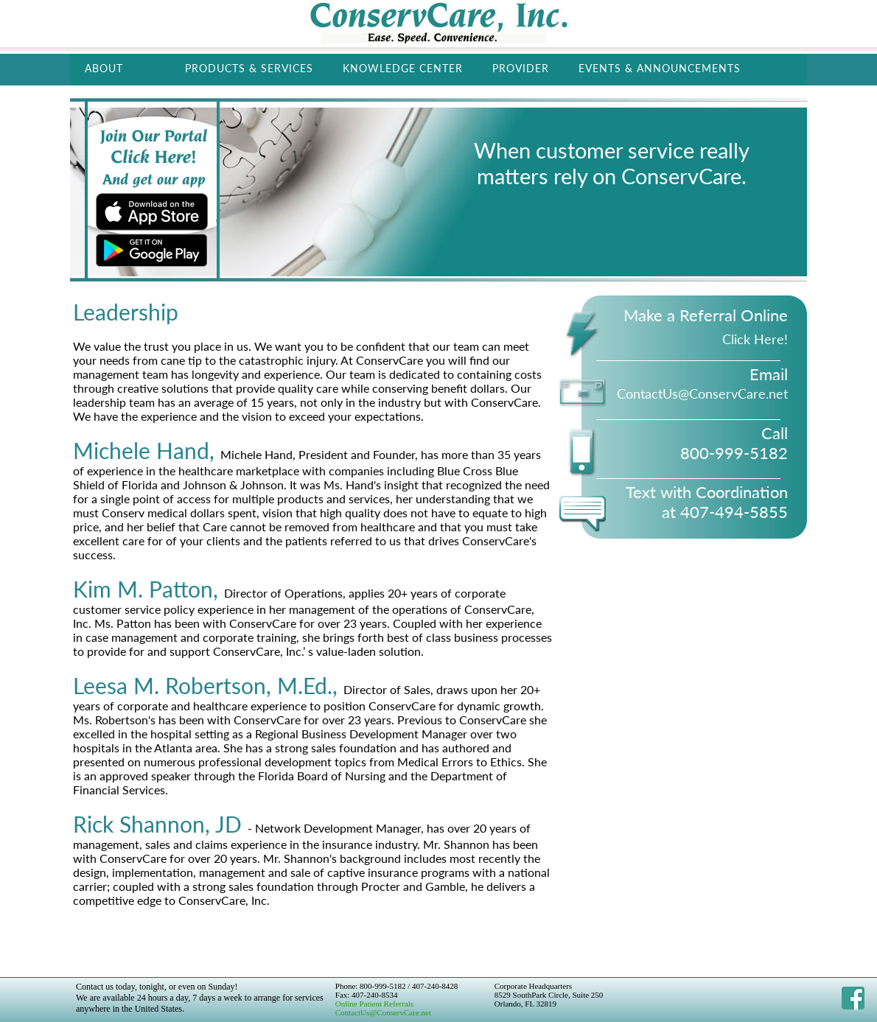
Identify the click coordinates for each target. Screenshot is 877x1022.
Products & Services (249, 68)
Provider (520, 68)
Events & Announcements (660, 68)
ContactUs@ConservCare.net (383, 1012)
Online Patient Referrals (374, 1003)
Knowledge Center (403, 68)
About (104, 68)
